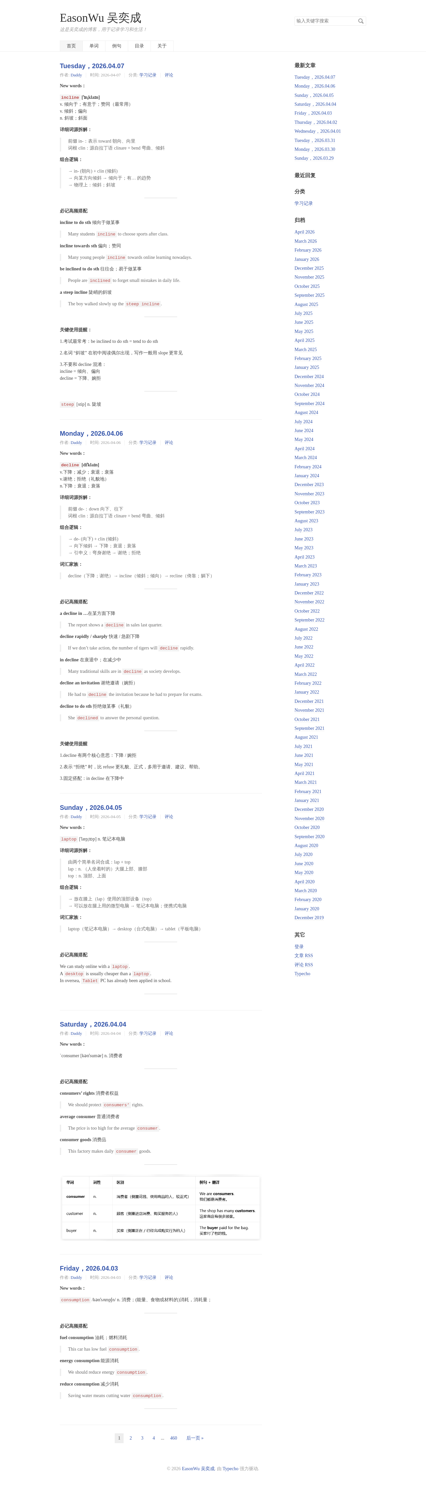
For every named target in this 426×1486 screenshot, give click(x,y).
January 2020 (307, 908)
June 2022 (304, 647)
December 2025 (309, 268)
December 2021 (309, 701)
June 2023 (304, 539)
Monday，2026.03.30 (315, 149)
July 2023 (304, 529)
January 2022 (307, 692)
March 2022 (306, 674)
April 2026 (305, 232)
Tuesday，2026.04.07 (92, 65)
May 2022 (304, 656)
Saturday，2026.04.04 (93, 1024)
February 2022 (308, 683)
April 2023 (305, 557)
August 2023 (306, 520)
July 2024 (304, 421)
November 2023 (309, 493)
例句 (116, 45)
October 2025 (307, 286)
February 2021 (308, 791)
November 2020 (309, 818)
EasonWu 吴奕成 (100, 18)
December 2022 (309, 593)
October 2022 (307, 611)
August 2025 (306, 304)
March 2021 (306, 782)
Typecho (302, 973)
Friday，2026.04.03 (89, 1268)
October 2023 (307, 502)
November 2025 (309, 277)
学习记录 (147, 74)
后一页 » (195, 1438)
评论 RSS (304, 964)
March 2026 (306, 241)
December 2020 (309, 809)
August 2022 (306, 629)
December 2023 (309, 484)
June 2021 (304, 755)
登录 (299, 946)
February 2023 (308, 574)
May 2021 (304, 764)
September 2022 (309, 620)
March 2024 (306, 457)
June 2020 (304, 863)
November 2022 (309, 601)
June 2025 (304, 322)
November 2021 (309, 710)
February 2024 (308, 466)
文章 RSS (304, 955)
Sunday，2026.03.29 (314, 158)
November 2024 (309, 385)
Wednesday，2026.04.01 (318, 131)
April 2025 (305, 340)
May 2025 (304, 331)
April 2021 (305, 773)
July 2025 (304, 313)
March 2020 (306, 890)
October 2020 (307, 827)
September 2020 (309, 836)
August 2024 (306, 412)
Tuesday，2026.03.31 (315, 140)
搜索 (361, 21)
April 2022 (305, 665)
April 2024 (305, 448)
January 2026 (307, 259)
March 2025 (306, 349)
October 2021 (307, 719)
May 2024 (304, 439)
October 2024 (307, 394)
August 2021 (306, 737)
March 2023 (306, 566)
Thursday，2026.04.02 (316, 122)
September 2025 (309, 295)
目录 (139, 45)
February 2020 (308, 899)
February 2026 (308, 250)
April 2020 (305, 881)
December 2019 (309, 917)
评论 (169, 74)
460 (173, 1438)
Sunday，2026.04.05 (91, 807)
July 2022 (304, 638)
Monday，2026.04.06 (91, 433)
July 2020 (304, 854)
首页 (71, 45)
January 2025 (307, 367)
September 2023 (309, 511)
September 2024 (309, 403)
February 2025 (308, 358)
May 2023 (304, 547)
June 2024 (304, 430)
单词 (94, 45)
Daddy (76, 74)
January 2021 (307, 800)
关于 (162, 45)
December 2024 (309, 376)
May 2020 (304, 872)
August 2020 (306, 845)
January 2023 (307, 584)
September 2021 (309, 728)
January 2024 (307, 475)
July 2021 (304, 746)
